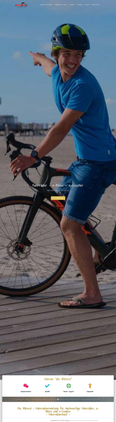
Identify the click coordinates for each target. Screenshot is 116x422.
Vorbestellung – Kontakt (61, 4)
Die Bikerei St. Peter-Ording (46, 4)
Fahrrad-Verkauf (96, 4)
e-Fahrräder (79, 4)
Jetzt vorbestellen (58, 198)
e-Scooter (87, 4)
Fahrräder (71, 4)
